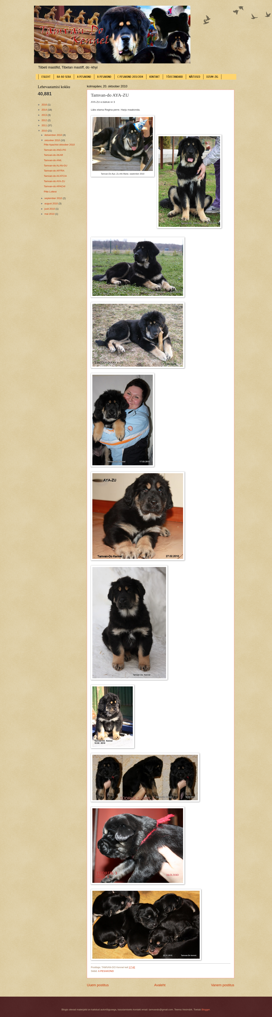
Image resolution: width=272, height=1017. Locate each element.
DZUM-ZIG (212, 76)
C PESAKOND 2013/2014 (130, 76)
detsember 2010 (53, 135)
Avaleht (159, 985)
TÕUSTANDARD (174, 76)
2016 (45, 104)
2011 (45, 125)
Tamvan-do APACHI (54, 186)
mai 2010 (49, 213)
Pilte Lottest (50, 191)
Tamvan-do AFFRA (54, 170)
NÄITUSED (194, 76)
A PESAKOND (84, 76)
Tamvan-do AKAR (53, 155)
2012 (45, 120)
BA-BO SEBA (64, 76)
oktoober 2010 (52, 140)
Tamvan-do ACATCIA (55, 176)
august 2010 (51, 203)
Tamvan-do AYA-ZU (54, 181)
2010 (45, 130)
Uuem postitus (98, 985)
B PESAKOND (104, 76)
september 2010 (53, 198)
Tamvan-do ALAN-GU (55, 165)
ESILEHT (46, 76)
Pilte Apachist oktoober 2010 (59, 144)
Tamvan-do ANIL (53, 160)
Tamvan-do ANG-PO (55, 149)
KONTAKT (154, 76)
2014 (45, 109)
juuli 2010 (50, 208)
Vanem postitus (222, 985)
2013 (45, 115)
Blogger (206, 1009)
